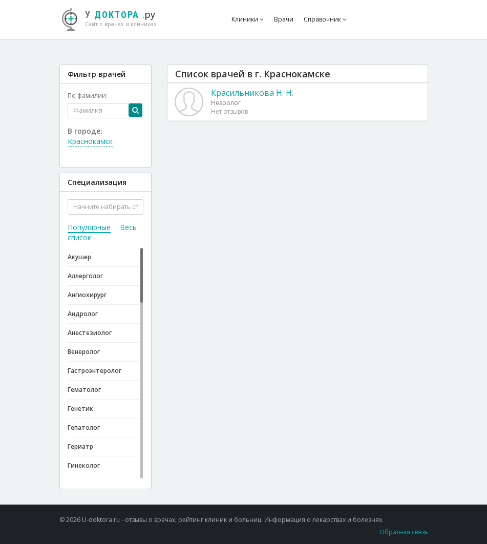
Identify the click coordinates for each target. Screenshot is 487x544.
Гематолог (84, 389)
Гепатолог (84, 427)
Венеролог (84, 351)
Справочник (325, 19)
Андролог (83, 313)
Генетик (80, 408)
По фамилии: (88, 95)
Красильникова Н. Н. (252, 92)
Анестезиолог (90, 332)
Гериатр (80, 446)
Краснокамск (90, 141)
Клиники (247, 19)
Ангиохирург (87, 294)
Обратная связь (403, 532)
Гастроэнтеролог (94, 370)
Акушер (79, 257)
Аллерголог (85, 275)
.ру (114, 18)
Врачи (283, 19)
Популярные (89, 227)
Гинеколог (84, 465)
